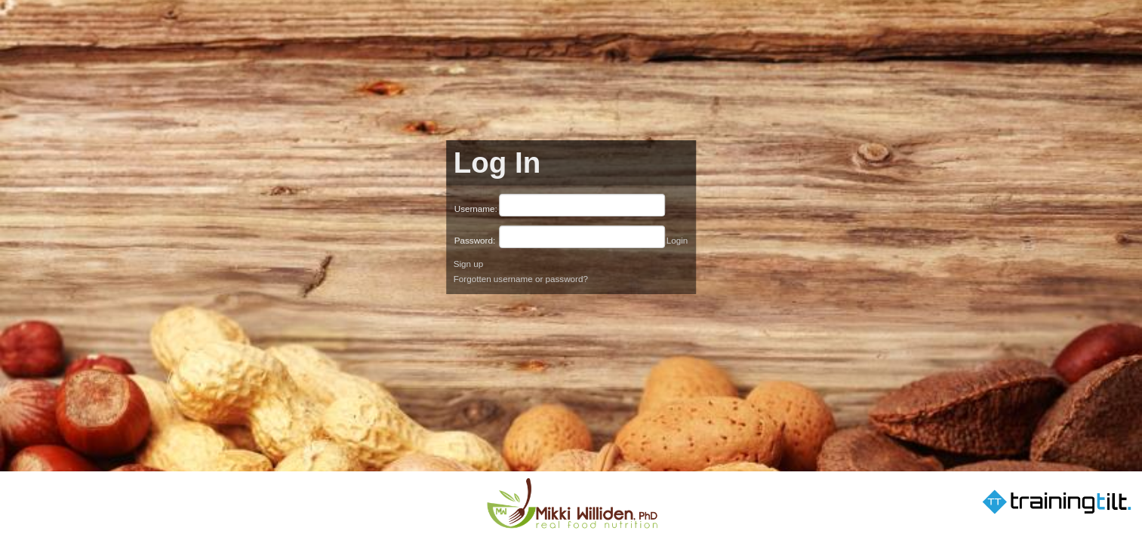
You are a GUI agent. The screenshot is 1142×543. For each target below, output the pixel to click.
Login (677, 240)
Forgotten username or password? (521, 279)
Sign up (469, 263)
